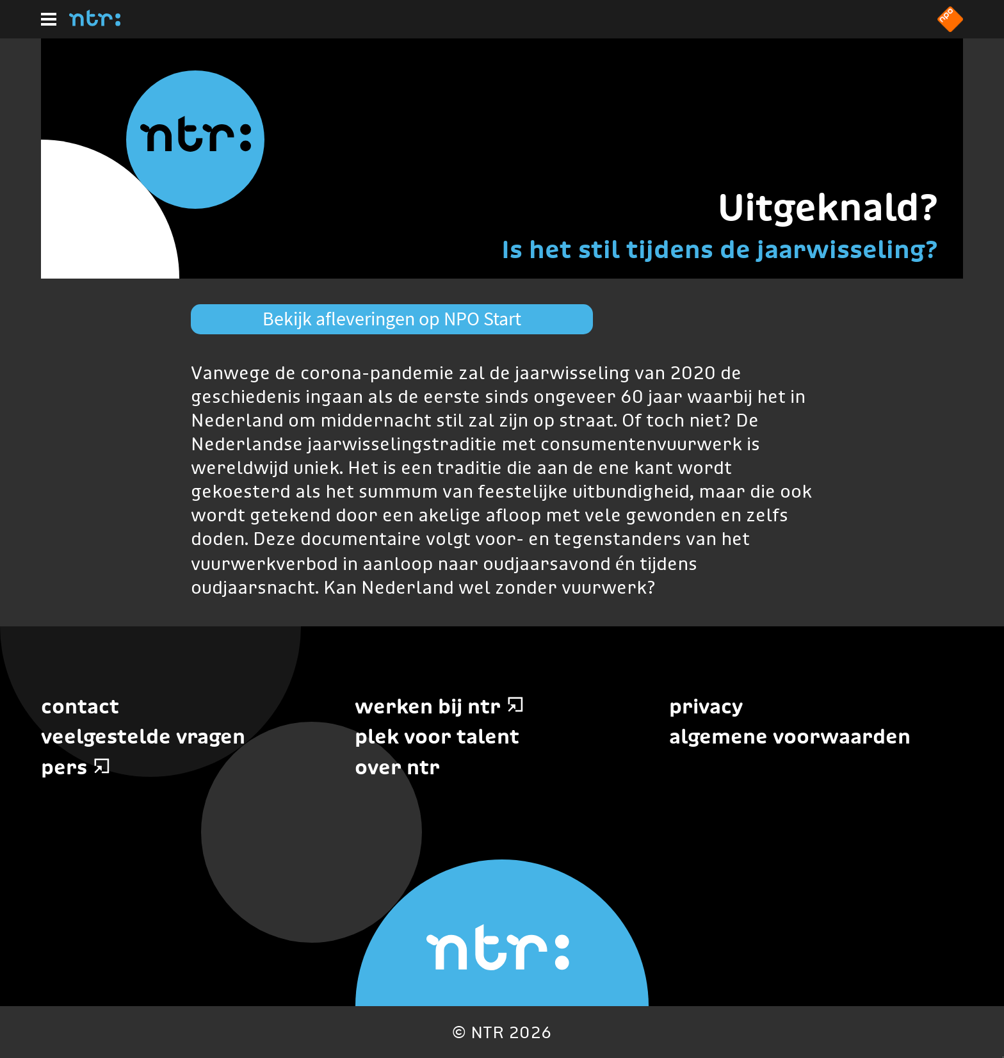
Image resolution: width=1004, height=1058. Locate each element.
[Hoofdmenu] (49, 19)
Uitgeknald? (828, 207)
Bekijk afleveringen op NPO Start (392, 318)
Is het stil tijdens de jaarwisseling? (719, 249)
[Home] (94, 22)
